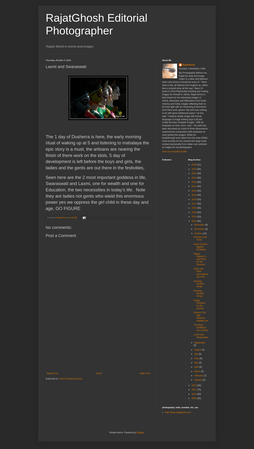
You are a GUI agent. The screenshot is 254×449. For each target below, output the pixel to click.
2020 (194, 190)
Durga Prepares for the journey (199, 304)
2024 (194, 173)
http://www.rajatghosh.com (178, 412)
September (199, 342)
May (196, 362)
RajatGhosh (189, 65)
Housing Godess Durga (199, 284)
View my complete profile (174, 151)
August (198, 349)
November (199, 229)
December (199, 224)
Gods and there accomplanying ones (201, 272)
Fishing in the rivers (200, 238)
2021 (194, 186)
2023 (194, 178)
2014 (194, 216)
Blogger (140, 432)
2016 (194, 208)
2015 (194, 212)
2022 (194, 182)
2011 (194, 389)
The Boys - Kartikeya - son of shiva (201, 328)
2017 (194, 203)
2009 (194, 398)
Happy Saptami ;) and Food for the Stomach (200, 259)
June (196, 358)
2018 (194, 199)
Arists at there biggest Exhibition (200, 247)
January (198, 380)
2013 (194, 221)
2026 (194, 164)
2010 (194, 394)
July (196, 354)
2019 (194, 195)
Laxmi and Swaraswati (201, 335)
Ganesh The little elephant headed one (201, 316)
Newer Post (52, 373)
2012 (194, 385)
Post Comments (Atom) (70, 378)
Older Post (145, 373)
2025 (194, 169)
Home (99, 373)
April (196, 367)
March (197, 371)
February (199, 375)
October (198, 233)
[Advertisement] (98, 344)
